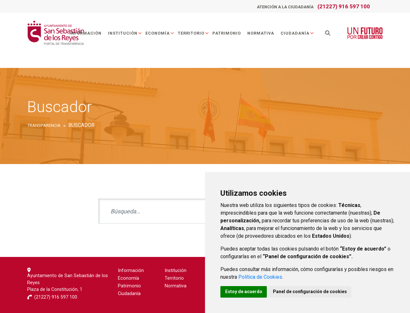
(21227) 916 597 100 (343, 6)
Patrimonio (227, 33)
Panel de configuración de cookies (311, 291)
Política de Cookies (260, 277)
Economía (160, 33)
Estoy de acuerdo (244, 291)
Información (86, 33)
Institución (125, 33)
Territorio (193, 33)
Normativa (261, 33)
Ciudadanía (298, 33)
